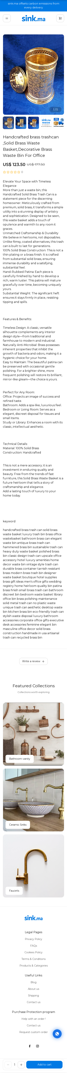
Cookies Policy (33, 952)
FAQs (33, 945)
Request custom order (33, 1032)
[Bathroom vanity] (33, 734)
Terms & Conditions (33, 959)
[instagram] (37, 1046)
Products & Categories (33, 965)
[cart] (60, 18)
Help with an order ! (33, 1018)
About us (33, 989)
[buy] (44, 1065)
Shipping (33, 995)
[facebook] (29, 1046)
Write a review (33, 661)
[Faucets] (33, 866)
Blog (33, 982)
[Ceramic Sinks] (33, 800)
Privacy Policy (33, 939)
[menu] (7, 18)
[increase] (21, 1064)
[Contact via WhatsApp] (57, 1033)
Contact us (33, 1002)
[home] (33, 18)
